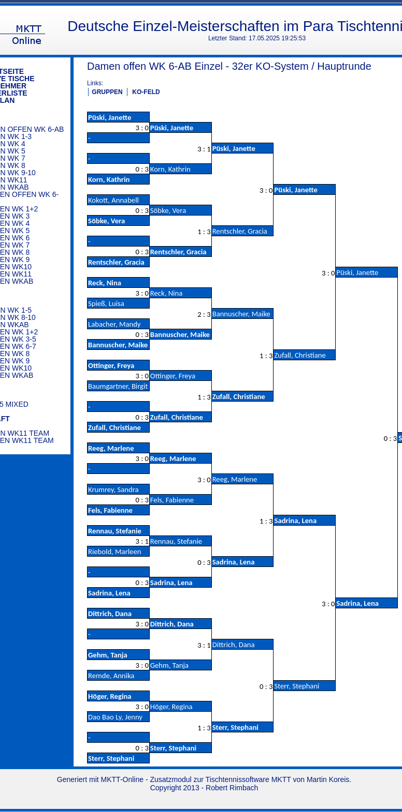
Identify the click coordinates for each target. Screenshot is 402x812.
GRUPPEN (107, 92)
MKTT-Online (122, 779)
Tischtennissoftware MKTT (248, 779)
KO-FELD (146, 92)
